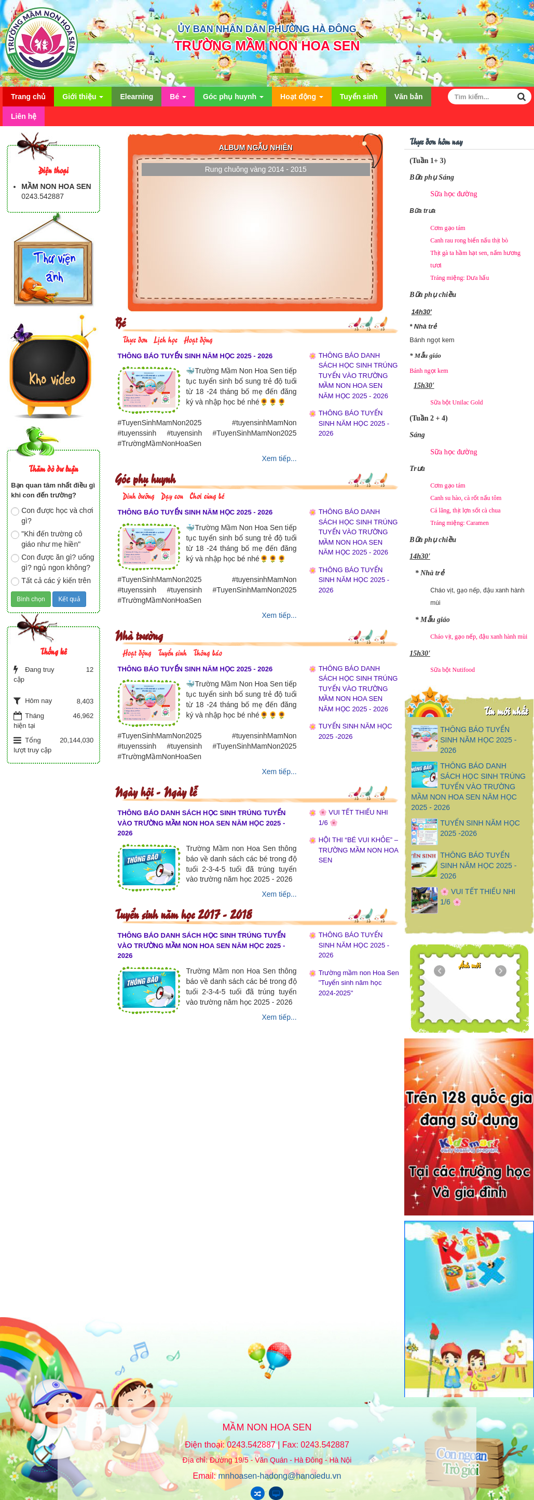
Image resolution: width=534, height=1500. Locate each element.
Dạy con (172, 495)
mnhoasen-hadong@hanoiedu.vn (279, 1475)
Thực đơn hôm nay (435, 140)
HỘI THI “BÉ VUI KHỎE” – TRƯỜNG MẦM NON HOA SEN (359, 850)
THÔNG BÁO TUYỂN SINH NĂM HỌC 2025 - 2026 (194, 356)
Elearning (136, 96)
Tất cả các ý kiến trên (51, 581)
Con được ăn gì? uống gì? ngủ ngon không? (52, 562)
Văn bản (408, 96)
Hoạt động (301, 99)
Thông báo (207, 652)
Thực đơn (134, 339)
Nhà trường (139, 635)
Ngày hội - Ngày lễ (156, 791)
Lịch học (165, 339)
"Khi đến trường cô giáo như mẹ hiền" (46, 539)
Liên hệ (23, 116)
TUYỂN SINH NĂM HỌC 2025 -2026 (355, 731)
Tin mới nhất (506, 710)
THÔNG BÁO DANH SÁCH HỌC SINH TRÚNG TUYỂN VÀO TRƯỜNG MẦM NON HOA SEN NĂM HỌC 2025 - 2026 (358, 376)
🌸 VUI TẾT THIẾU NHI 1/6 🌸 (353, 817)
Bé (178, 99)
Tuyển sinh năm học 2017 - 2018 (183, 913)
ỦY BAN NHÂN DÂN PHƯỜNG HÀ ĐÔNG (267, 29)
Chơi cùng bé (206, 495)
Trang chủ (28, 96)
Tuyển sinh (359, 96)
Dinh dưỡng (138, 495)
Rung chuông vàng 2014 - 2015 (256, 169)
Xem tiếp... (279, 458)
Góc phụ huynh (233, 99)
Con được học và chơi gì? (52, 515)
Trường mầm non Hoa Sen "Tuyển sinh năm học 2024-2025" (359, 983)
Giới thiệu (82, 99)
